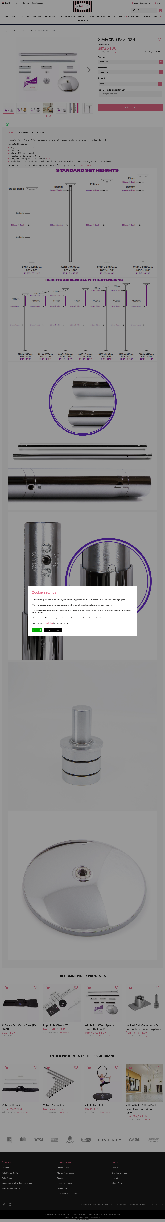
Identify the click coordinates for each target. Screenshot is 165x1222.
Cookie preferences (52, 630)
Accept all (37, 630)
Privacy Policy (48, 623)
